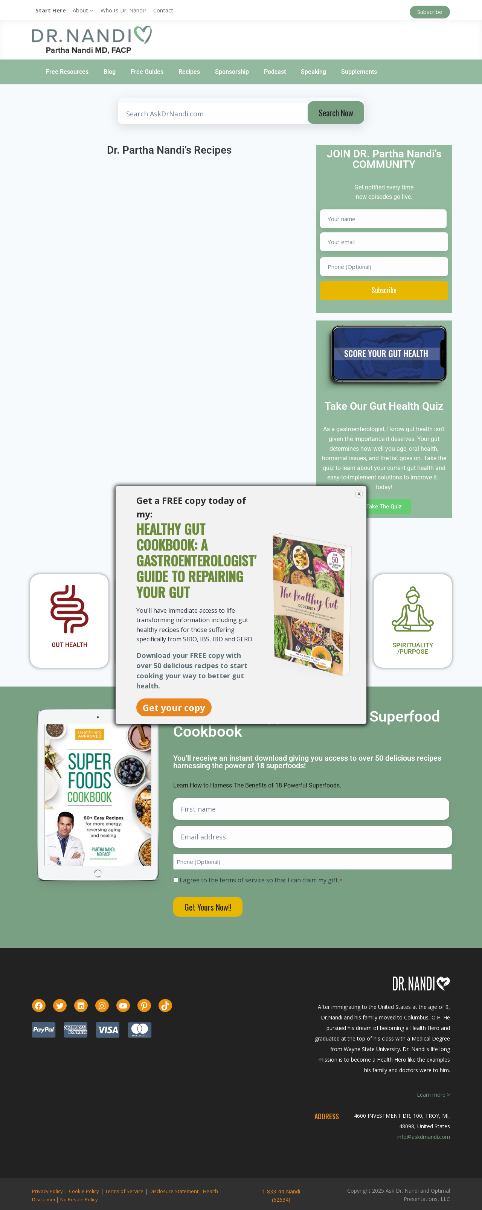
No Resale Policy (79, 1199)
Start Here (50, 10)
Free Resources (67, 71)
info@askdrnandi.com (423, 1136)
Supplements (359, 71)
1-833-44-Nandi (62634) (281, 1195)
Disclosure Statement (173, 1191)
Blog (110, 71)
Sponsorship (232, 71)
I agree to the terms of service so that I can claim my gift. (261, 880)
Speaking (313, 71)
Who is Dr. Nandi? (123, 10)
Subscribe (429, 11)
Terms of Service (124, 1191)
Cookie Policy (84, 1191)
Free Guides (147, 71)
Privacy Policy (47, 1191)
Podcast (275, 71)
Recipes (189, 71)
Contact (163, 10)
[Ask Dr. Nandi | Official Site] (92, 39)
